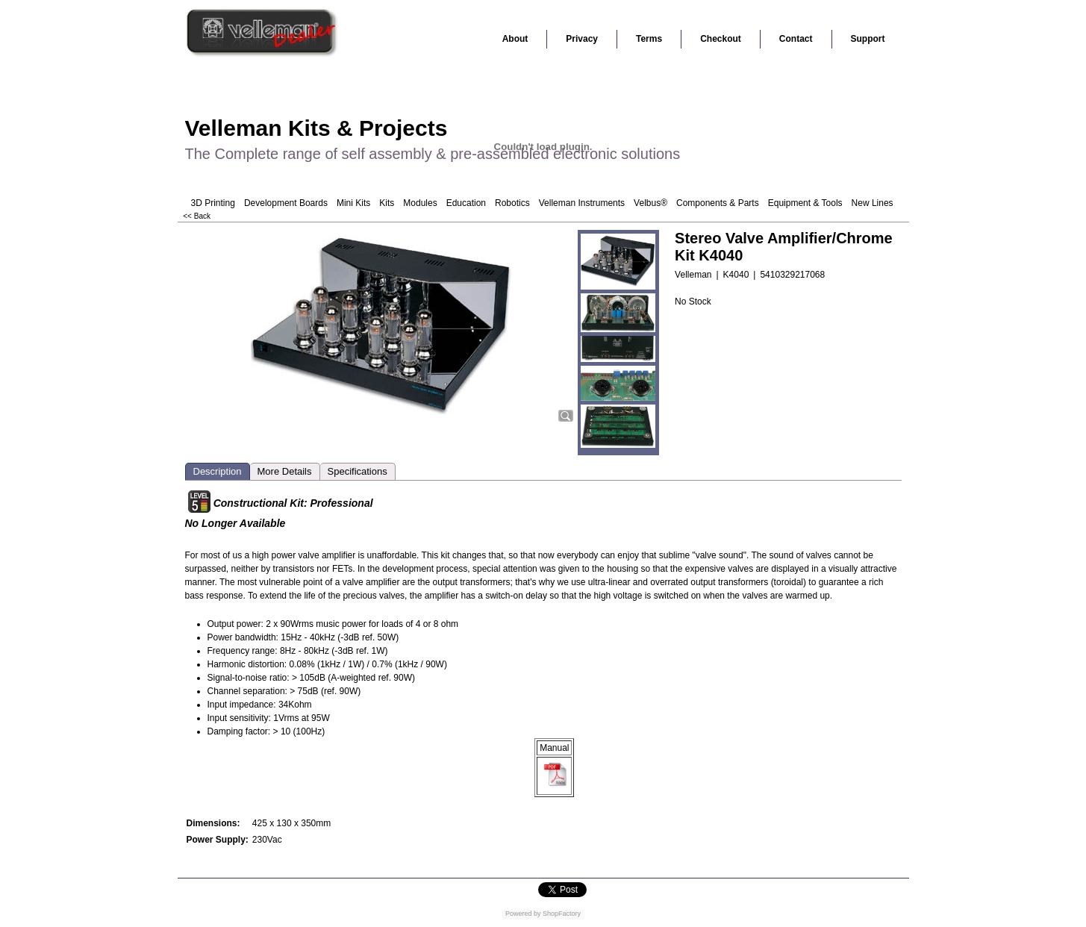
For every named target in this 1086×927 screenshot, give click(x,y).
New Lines (872, 203)
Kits (386, 203)
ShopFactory (561, 913)
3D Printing (213, 203)
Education (466, 203)
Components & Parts (717, 203)
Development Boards (286, 203)
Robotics (512, 203)
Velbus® (650, 203)
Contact (796, 39)
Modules (420, 203)
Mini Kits (353, 203)
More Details (285, 471)
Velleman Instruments (582, 203)
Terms (649, 39)
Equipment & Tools (805, 203)
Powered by (523, 913)
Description (217, 471)
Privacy (582, 39)
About (515, 39)
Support (868, 39)
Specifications (357, 471)
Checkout (720, 39)
